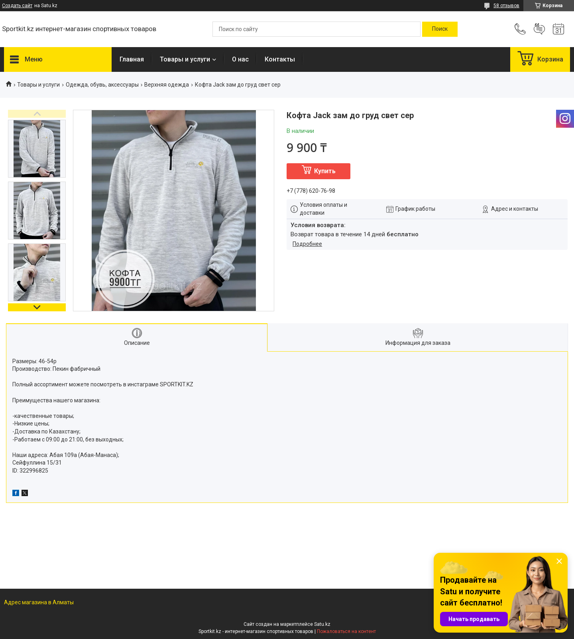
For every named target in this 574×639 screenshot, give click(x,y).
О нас (240, 59)
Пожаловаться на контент (346, 631)
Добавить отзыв (539, 29)
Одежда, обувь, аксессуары (102, 84)
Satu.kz (322, 624)
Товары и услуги (185, 59)
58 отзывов (506, 5)
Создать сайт (17, 5)
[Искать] (440, 29)
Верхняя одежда (166, 84)
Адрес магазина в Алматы (39, 602)
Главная (132, 59)
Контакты (280, 59)
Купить (325, 171)
